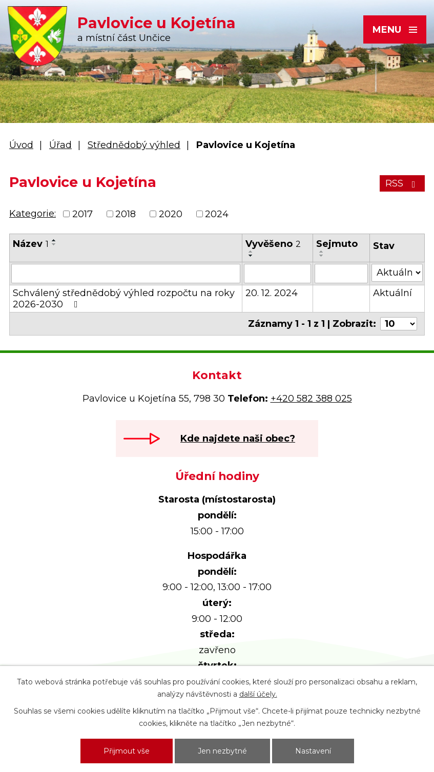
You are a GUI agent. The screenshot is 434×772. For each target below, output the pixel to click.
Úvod (21, 145)
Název (31, 243)
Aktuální (392, 293)
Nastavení (313, 751)
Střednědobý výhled (134, 145)
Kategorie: (32, 213)
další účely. (258, 694)
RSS (402, 183)
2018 (125, 214)
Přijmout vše (127, 751)
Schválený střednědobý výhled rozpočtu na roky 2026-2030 (124, 298)
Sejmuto (337, 243)
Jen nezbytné (222, 751)
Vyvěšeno (273, 243)
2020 (170, 214)
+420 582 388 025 (311, 398)
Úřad (60, 145)
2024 (217, 214)
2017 (82, 214)
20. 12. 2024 (271, 293)
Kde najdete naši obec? (237, 438)
